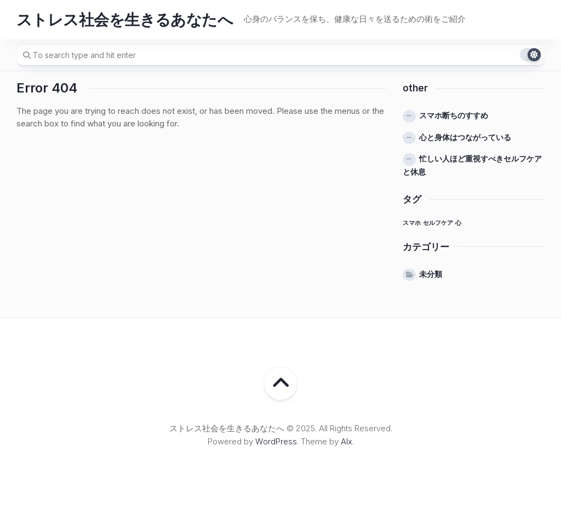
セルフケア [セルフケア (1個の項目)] (438, 223)
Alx (346, 441)
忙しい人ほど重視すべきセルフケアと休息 (472, 165)
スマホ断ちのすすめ (453, 115)
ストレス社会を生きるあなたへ (124, 19)
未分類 (430, 274)
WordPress (276, 441)
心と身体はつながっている (465, 137)
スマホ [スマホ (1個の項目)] (412, 223)
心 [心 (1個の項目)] (458, 223)
